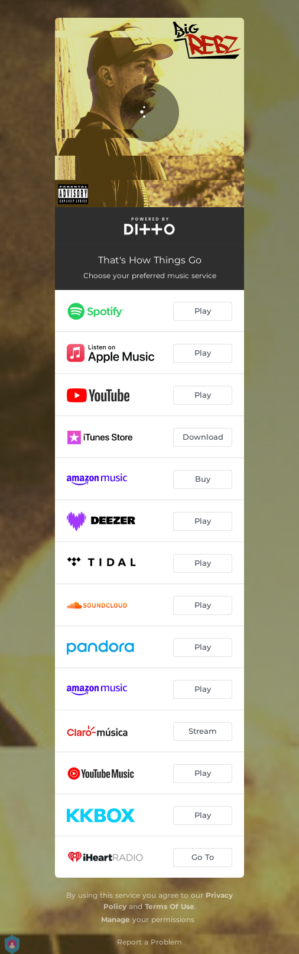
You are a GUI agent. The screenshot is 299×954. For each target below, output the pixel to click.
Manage (115, 919)
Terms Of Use (169, 906)
